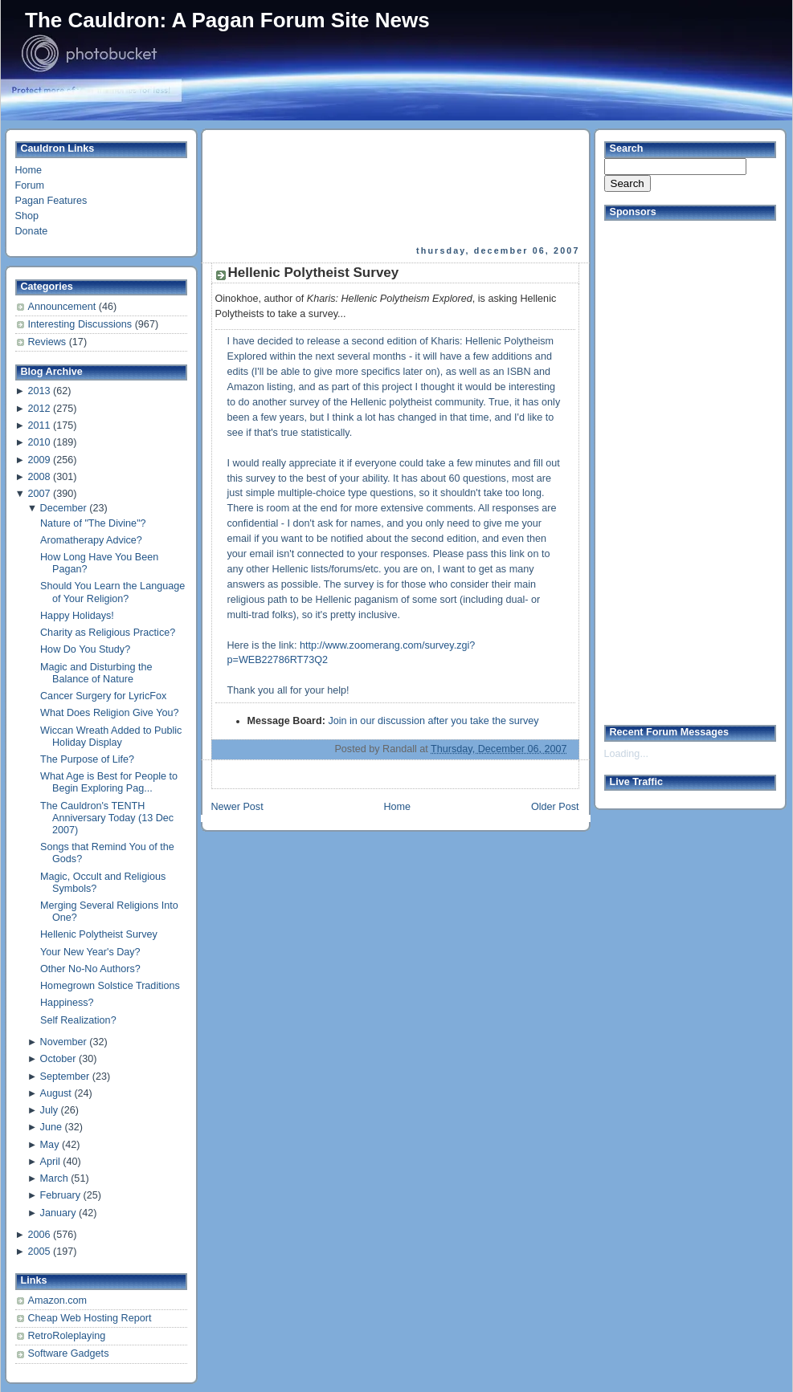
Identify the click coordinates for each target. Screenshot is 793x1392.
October (58, 1058)
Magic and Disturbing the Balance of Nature (96, 673)
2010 (38, 442)
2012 (38, 408)
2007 (38, 493)
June (51, 1127)
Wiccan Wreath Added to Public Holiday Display (111, 736)
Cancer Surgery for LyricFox (103, 696)
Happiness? (67, 1002)
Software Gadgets (68, 1353)
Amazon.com (58, 1300)
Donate (31, 231)
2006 (38, 1234)
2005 (38, 1251)
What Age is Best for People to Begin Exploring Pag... (109, 782)
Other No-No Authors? (90, 969)
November (63, 1042)
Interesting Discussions (81, 324)
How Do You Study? (85, 649)
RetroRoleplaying (67, 1335)
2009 (38, 460)
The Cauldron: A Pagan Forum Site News (227, 20)
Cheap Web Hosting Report (90, 1318)
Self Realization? (78, 1020)
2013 (38, 391)
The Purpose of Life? (87, 759)
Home (29, 170)
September (65, 1076)
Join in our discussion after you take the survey (433, 721)
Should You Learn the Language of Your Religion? (112, 592)
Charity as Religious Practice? (107, 632)
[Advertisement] (275, 187)
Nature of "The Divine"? (93, 523)
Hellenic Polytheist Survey (98, 934)
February (60, 1195)
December (63, 508)
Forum (29, 185)
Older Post (555, 806)
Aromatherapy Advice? (91, 540)
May (49, 1144)
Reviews (48, 342)
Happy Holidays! (77, 615)
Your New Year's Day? (90, 952)
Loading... (626, 753)
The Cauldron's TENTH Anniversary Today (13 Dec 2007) (107, 818)
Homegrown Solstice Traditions (110, 985)
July (49, 1110)
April (50, 1161)
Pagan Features (51, 200)
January (58, 1213)
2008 (38, 476)
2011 (38, 425)
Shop (27, 216)
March (54, 1178)
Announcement (63, 306)
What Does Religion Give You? (109, 712)
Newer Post (237, 806)
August (56, 1093)
